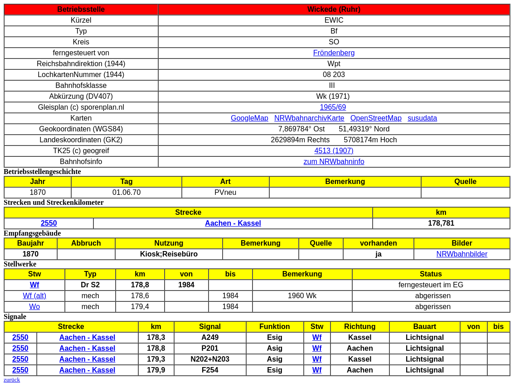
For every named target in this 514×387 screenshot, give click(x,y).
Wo (34, 306)
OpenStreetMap (376, 118)
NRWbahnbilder (462, 254)
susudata (422, 118)
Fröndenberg (334, 53)
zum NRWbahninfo (334, 161)
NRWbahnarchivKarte (309, 118)
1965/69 (333, 107)
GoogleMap (249, 118)
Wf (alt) (34, 296)
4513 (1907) (334, 151)
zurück (12, 379)
